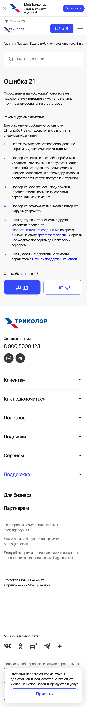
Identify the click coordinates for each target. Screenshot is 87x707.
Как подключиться (24, 399)
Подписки (15, 436)
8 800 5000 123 (22, 346)
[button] (80, 379)
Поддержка (17, 474)
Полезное (15, 418)
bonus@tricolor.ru (16, 544)
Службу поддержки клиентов (54, 259)
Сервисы (14, 455)
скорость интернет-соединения (35, 230)
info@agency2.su (16, 530)
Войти (62, 28)
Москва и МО (14, 21)
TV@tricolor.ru (62, 558)
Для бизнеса (18, 495)
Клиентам (15, 380)
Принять (44, 693)
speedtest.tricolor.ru (52, 235)
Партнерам (16, 508)
